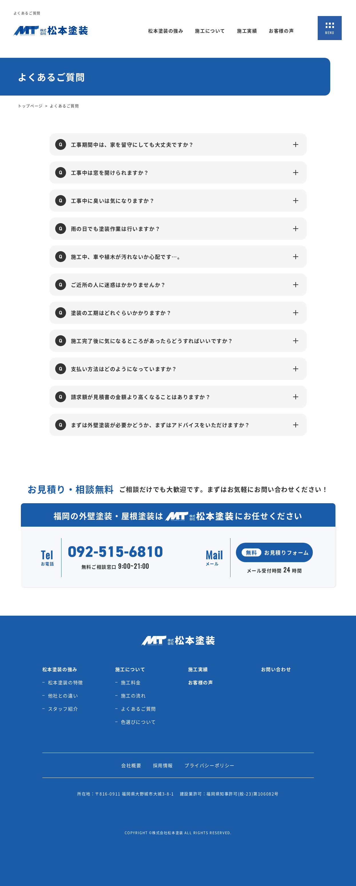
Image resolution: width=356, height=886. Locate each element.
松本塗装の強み (165, 30)
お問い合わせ (276, 669)
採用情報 (163, 765)
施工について (210, 30)
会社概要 (131, 765)
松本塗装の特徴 (65, 682)
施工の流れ (133, 695)
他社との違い (63, 695)
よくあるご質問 (138, 708)
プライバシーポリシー (209, 765)
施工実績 (247, 30)
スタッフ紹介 (63, 708)
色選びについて (138, 721)
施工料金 (131, 682)
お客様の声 (281, 30)
